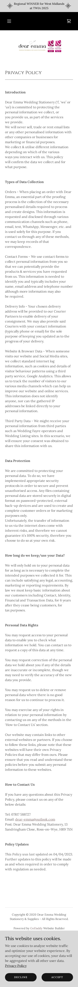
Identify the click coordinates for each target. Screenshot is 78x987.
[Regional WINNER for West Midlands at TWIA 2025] (39, 6)
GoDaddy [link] (36, 928)
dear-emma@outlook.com (35, 819)
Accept (57, 977)
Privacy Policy (16, 965)
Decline (20, 977)
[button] (9, 21)
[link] (69, 21)
